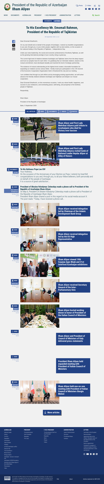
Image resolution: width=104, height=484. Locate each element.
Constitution (7, 440)
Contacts (66, 438)
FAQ (58, 479)
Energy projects (7, 454)
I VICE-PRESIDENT (50, 15)
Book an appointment (88, 443)
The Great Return (8, 450)
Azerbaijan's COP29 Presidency (11, 460)
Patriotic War (7, 448)
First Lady (26, 438)
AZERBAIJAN (26, 15)
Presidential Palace (68, 436)
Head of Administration (69, 432)
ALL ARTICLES (31, 111)
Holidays (6, 444)
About (71, 479)
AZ (95, 6)
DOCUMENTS (15, 15)
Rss (99, 9)
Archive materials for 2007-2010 (91, 479)
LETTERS (77, 15)
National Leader (8, 432)
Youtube (89, 9)
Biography (26, 436)
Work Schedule (27, 434)
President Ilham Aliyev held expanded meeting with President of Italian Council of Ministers (71, 365)
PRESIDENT (38, 15)
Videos (45, 442)
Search (97, 15)
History (6, 434)
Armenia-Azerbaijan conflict (10, 446)
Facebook (93, 9)
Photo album (7, 466)
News (45, 438)
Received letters (87, 434)
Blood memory (7, 452)
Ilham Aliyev (21, 9)
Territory (6, 436)
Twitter (96, 9)
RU (99, 6)
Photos (45, 440)
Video (89, 6)
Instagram (86, 9)
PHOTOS (74, 111)
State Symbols (7, 442)
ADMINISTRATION (65, 15)
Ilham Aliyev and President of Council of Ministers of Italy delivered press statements (71, 338)
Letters (57, 21)
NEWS (6, 15)
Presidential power (28, 432)
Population (6, 438)
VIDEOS (64, 111)
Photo (81, 6)
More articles (53, 412)
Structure (66, 434)
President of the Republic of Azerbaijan (39, 5)
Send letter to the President (90, 432)
